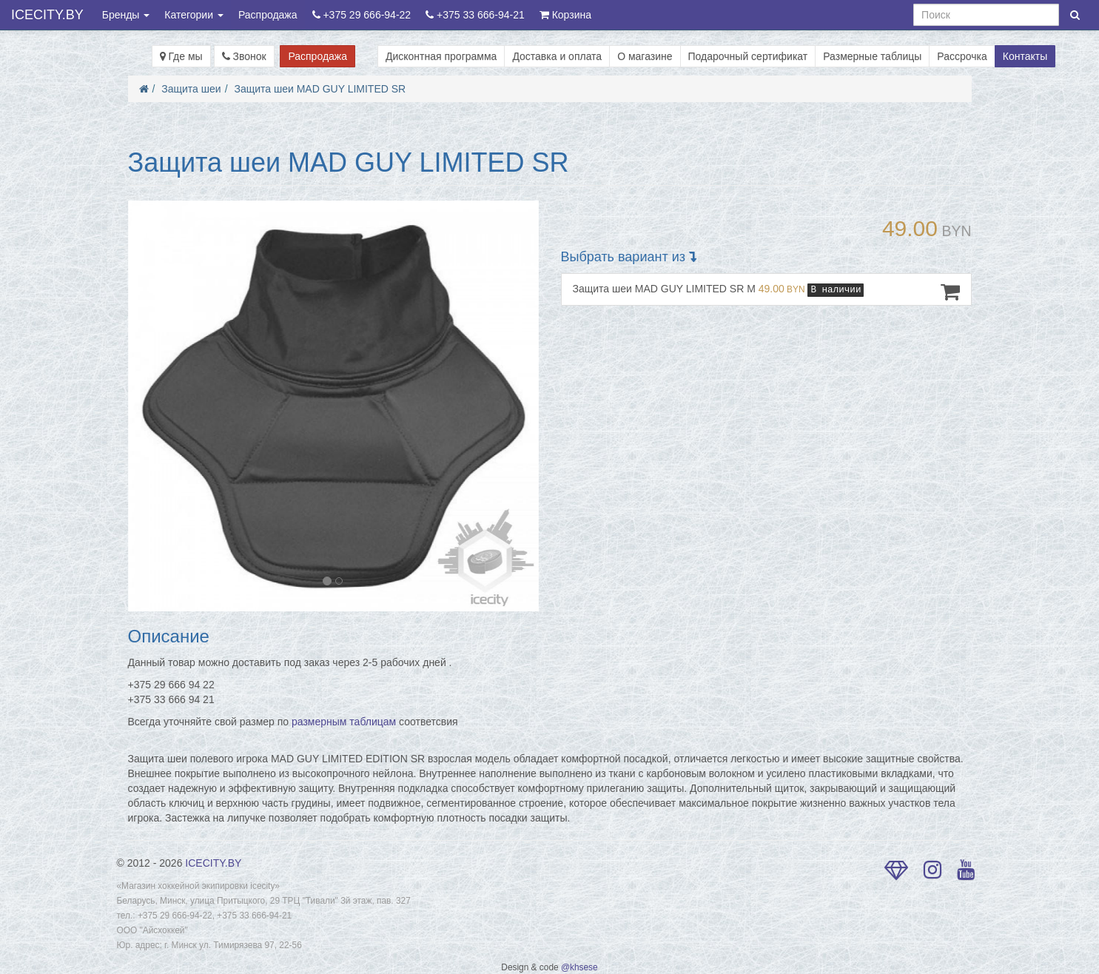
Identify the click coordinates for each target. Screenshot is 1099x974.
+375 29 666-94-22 (361, 15)
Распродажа (268, 15)
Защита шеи (191, 89)
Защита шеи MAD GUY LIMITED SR (320, 89)
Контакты (1025, 56)
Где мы (181, 56)
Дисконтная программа (441, 56)
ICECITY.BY (47, 14)
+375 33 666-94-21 (475, 15)
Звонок (244, 56)
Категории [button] (194, 15)
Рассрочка (962, 56)
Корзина (565, 15)
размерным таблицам (344, 722)
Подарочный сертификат (748, 56)
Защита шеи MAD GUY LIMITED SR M (766, 291)
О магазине (644, 56)
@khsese (579, 967)
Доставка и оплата (557, 56)
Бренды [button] (126, 15)
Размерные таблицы (872, 56)
